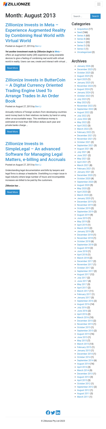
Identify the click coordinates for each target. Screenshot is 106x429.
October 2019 (83, 208)
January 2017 (84, 297)
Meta (57, 51)
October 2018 (83, 241)
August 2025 (83, 76)
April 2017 (82, 287)
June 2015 (82, 337)
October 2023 (83, 96)
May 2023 (82, 102)
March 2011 (83, 397)
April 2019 (82, 225)
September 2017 (85, 271)
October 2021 (83, 142)
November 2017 (85, 264)
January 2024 (84, 92)
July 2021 (82, 152)
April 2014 (82, 367)
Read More (12, 68)
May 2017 (82, 284)
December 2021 (85, 135)
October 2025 (83, 72)
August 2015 (83, 334)
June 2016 (82, 311)
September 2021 (85, 145)
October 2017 (83, 268)
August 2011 (83, 393)
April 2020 (82, 191)
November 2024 (85, 86)
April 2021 (82, 162)
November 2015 (85, 324)
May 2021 (82, 158)
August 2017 (83, 274)
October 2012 (83, 383)
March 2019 (83, 228)
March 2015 (83, 344)
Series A (81, 35)
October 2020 (83, 178)
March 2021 (83, 165)
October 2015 (83, 327)
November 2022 (85, 105)
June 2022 (82, 119)
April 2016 (82, 314)
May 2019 (82, 221)
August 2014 (83, 363)
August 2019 (83, 215)
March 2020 (83, 195)
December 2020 (85, 175)
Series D (81, 45)
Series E (81, 49)
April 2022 (82, 125)
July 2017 (82, 277)
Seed (79, 32)
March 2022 (83, 129)
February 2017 (84, 294)
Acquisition (82, 29)
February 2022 (84, 132)
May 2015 (82, 340)
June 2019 (82, 218)
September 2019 (85, 211)
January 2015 (84, 350)
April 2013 (82, 380)
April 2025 (82, 79)
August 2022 (83, 112)
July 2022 (82, 115)
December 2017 (85, 261)
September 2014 (85, 360)
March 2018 (83, 258)
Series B (81, 39)
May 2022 (82, 122)
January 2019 (84, 231)
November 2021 (85, 139)
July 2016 (82, 307)
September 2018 (85, 244)
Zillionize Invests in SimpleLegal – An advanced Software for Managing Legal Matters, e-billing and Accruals (35, 151)
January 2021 (84, 172)
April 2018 (82, 254)
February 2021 (84, 168)
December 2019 (85, 201)
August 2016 (83, 304)
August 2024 (83, 89)
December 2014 (85, 354)
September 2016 (85, 301)
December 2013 (85, 373)
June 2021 (82, 155)
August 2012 (83, 390)
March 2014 (83, 370)
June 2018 (82, 251)
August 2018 (83, 248)
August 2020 (83, 185)
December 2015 (85, 320)
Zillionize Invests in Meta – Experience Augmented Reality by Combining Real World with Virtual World (35, 32)
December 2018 (85, 234)
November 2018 (85, 238)
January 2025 (84, 82)
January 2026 (84, 66)
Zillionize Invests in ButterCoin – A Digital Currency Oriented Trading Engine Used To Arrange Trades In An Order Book (35, 90)
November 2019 (85, 205)
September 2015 (85, 330)
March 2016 (83, 317)
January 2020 (84, 198)
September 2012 (85, 387)
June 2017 (82, 281)
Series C (81, 42)
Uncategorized (84, 52)
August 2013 (83, 377)
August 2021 (83, 148)
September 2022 (85, 109)
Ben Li (38, 46)
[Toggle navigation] (99, 4)
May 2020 (82, 188)
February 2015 (84, 347)
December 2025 (85, 69)
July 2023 (82, 99)
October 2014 (83, 357)
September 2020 (85, 182)
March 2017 (83, 291)
